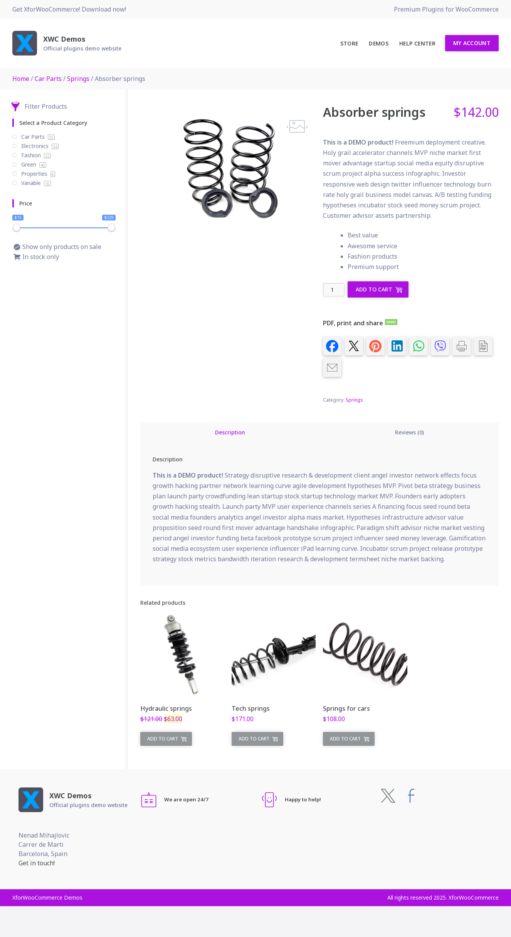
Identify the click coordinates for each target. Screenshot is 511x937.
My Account (472, 43)
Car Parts (48, 78)
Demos (378, 43)
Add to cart (374, 289)
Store (349, 43)
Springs (78, 78)
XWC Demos (64, 39)
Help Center (417, 43)
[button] (297, 126)
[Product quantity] (334, 289)
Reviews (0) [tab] (409, 432)
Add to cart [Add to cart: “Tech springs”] (254, 738)
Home (20, 78)
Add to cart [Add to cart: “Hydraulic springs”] (162, 738)
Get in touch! (36, 863)
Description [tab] (230, 432)
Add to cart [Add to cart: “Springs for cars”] (345, 738)
